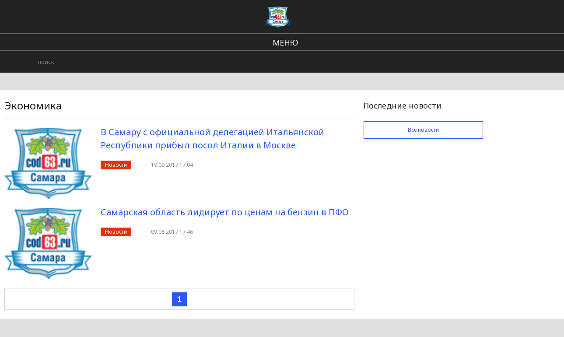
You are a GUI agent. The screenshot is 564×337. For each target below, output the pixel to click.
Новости (116, 164)
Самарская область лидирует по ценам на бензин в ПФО (225, 212)
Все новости (423, 129)
